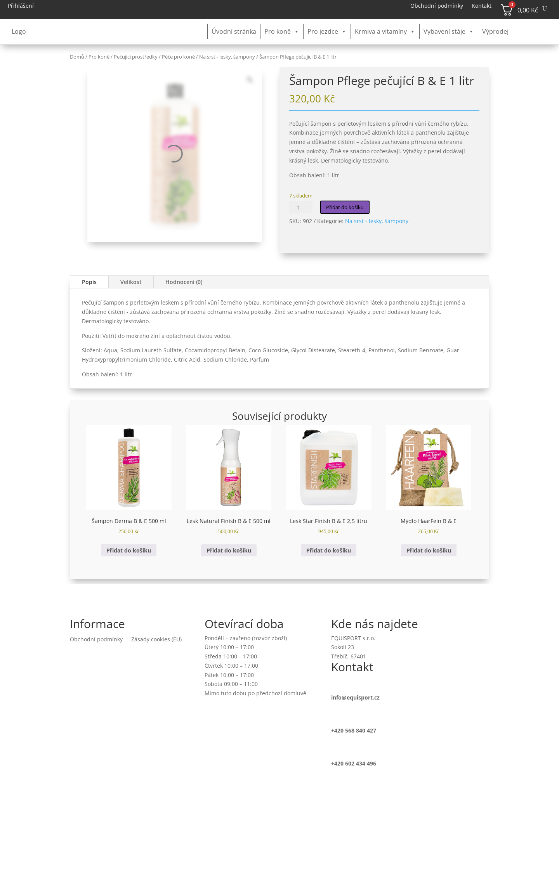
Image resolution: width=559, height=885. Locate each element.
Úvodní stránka (234, 31)
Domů (77, 56)
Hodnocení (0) (183, 282)
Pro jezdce (327, 31)
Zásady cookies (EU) (156, 640)
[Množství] (300, 207)
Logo (19, 31)
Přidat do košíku (345, 207)
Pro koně (281, 31)
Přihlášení (21, 6)
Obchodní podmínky (436, 6)
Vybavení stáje (449, 31)
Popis (89, 282)
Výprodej (495, 31)
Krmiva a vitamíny (385, 31)
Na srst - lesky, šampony (227, 56)
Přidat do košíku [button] (128, 550)
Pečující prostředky (136, 56)
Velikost (131, 282)
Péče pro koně (178, 56)
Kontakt (481, 6)
